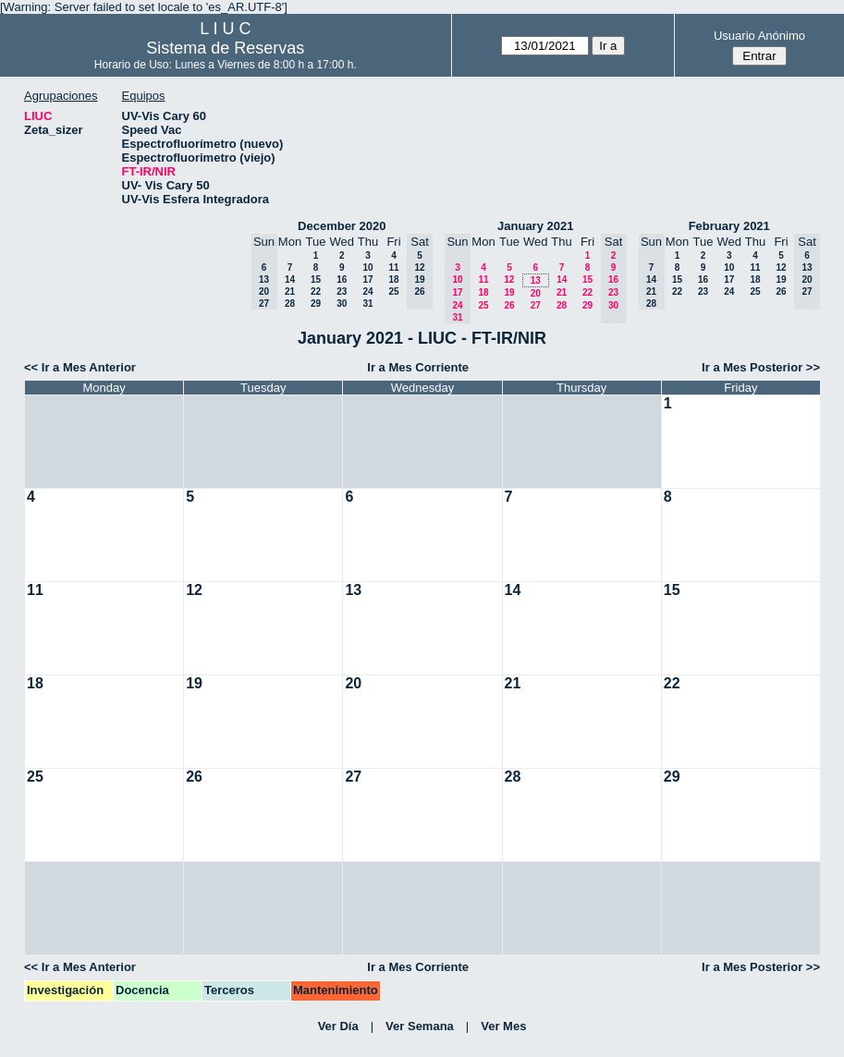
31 (367, 303)
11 (393, 267)
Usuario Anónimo (759, 36)
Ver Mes (503, 1026)
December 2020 (341, 226)
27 (536, 305)
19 (509, 292)
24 (367, 291)
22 (316, 291)
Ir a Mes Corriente (418, 367)
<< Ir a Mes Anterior (80, 367)
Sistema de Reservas (225, 48)
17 (367, 279)
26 (509, 305)
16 (341, 279)
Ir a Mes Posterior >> (761, 367)
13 (536, 280)
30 (341, 303)
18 (393, 279)
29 (316, 303)
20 (536, 293)
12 (509, 279)
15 (316, 279)
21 (290, 291)
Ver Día (338, 1026)
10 (367, 267)
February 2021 (729, 226)
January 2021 (535, 226)
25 (393, 291)
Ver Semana (419, 1026)
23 (341, 291)
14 (290, 279)
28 (290, 303)
